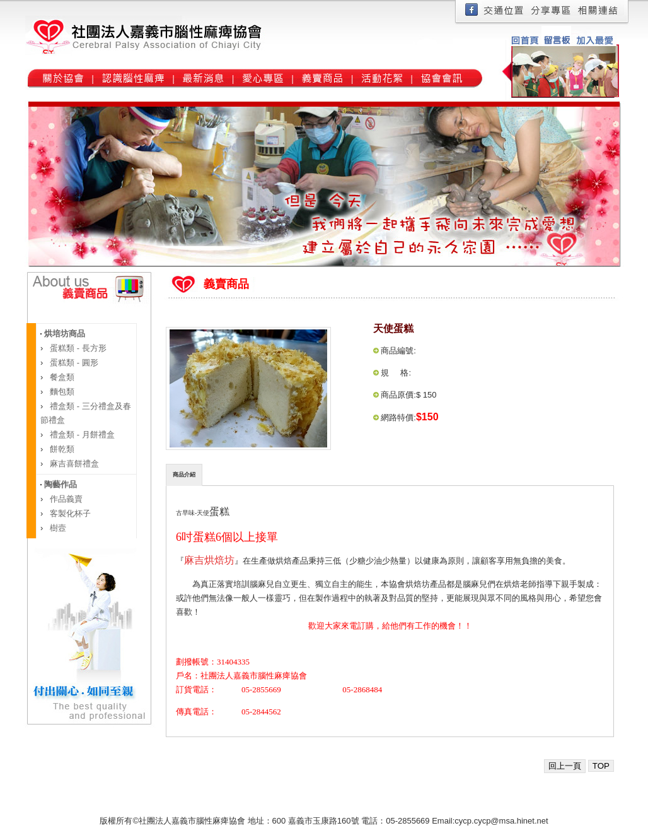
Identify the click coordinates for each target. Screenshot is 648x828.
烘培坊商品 (63, 333)
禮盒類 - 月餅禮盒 (81, 434)
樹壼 (57, 528)
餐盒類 (61, 377)
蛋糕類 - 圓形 (73, 362)
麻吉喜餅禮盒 (74, 463)
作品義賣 (65, 499)
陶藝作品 (59, 484)
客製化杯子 (69, 513)
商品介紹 (184, 474)
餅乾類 (61, 449)
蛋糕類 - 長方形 (77, 348)
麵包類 (61, 391)
